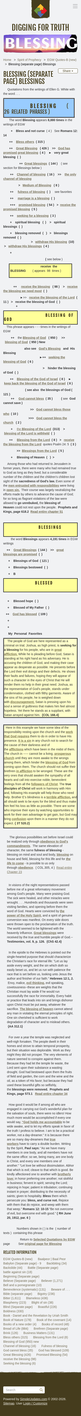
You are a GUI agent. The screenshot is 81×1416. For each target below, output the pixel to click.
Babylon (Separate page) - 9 (22, 1263)
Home (7, 60)
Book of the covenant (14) (54, 1320)
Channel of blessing (31, 174)
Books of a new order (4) (19, 1324)
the (34, 429)
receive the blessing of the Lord (52, 297)
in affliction (24, 771)
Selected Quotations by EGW (54, 1239)
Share (68, 71)
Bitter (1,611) (12, 1298)
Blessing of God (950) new (21, 1341)
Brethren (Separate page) (51, 1328)
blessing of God (16, 342)
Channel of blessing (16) (19, 1346)
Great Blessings (25, 550)
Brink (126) (10, 1333)
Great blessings (35, 163)
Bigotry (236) (46, 1294)
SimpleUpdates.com (33, 1399)
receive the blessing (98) (19, 1359)
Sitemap (8, 1403)
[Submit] (41, 1389)
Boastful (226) (47, 1307)
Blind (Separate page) (18, 1307)
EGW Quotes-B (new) (61, 60)
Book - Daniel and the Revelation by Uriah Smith (35, 1315)
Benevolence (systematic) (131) (24, 1289)
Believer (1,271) (52, 1280)
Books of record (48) (55, 1324)
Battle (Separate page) (43, 1267)
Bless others (25, 142)
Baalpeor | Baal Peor (52, 1259)
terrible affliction (58, 797)
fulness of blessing (31, 192)
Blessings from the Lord (39, 451)
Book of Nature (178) (17, 1320)
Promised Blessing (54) (52, 1354)
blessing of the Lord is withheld (26, 433)
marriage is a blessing (33, 198)
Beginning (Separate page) (21, 1276)
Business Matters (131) (38, 1333)
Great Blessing (26, 148)
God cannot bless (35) (18, 1350)
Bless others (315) (15, 1337)
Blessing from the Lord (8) (50, 1337)
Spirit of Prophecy (29, 60)
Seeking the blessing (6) (19, 1363)
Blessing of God (34, 337)
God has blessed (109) (53, 1350)
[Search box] (24, 1389)
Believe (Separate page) (19, 1280)
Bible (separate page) (17, 1294)
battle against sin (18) (17, 1272)
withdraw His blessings (25, 246)
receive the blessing (35, 286)
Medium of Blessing (37, 185)
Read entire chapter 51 (46, 511)
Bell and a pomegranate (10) (22, 1285)
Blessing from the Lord (33, 440)
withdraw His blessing (51, 242)
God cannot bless (31, 398)
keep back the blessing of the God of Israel (35, 383)
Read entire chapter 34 (51, 1093)
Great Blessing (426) (17, 1354)
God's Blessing (49, 348)
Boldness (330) (13, 1311)
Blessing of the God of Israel (37, 379)
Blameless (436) (37, 1298)
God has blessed (25, 614)
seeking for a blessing (33, 215)
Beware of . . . (60, 1289)
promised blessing (32, 205)
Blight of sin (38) (42, 1302)
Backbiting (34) (57, 1263)
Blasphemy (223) (14, 1302)
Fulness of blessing (54, 1346)
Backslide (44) (12, 1267)
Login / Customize (35, 1403)
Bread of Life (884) (15, 1328)
